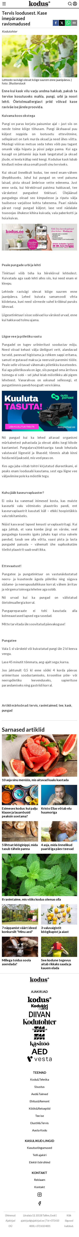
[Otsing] (70, 4)
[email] (74, 23)
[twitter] (62, 23)
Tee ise (39, 1115)
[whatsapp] (68, 23)
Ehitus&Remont (39, 1101)
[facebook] (56, 23)
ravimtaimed (48, 705)
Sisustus (39, 1086)
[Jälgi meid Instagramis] (39, 1194)
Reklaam (39, 1179)
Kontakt (39, 1187)
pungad (7, 710)
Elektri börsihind (39, 1162)
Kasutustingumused (39, 1147)
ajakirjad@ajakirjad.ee (32, 1220)
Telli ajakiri (39, 1155)
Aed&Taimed (39, 1094)
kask (68, 705)
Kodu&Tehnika (39, 1079)
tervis (33, 705)
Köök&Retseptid (39, 1108)
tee (61, 705)
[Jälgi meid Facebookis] (39, 1203)
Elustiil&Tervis (39, 1123)
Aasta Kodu (39, 1130)
